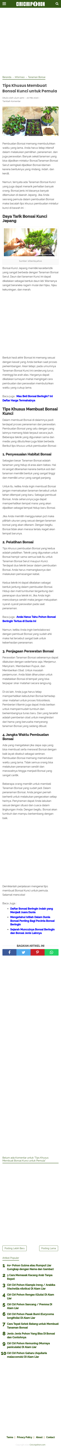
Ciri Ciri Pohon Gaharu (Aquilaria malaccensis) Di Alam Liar (27, 1355)
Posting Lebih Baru (15, 1248)
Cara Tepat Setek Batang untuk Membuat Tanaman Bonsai (33, 1325)
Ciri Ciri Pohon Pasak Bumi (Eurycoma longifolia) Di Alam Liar (30, 1316)
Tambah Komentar (11, 101)
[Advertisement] (30, 41)
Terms (10, 1437)
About (39, 1437)
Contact (50, 1437)
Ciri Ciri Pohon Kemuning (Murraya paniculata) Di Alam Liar (28, 1345)
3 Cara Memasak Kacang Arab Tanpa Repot (29, 1277)
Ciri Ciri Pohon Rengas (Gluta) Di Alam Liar (30, 1296)
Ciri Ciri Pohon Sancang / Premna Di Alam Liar (29, 1306)
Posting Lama (48, 1248)
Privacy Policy (24, 1437)
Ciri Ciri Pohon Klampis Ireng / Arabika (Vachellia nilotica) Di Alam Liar (31, 1286)
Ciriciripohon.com (37, 1445)
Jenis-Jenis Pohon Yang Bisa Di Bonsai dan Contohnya (31, 1335)
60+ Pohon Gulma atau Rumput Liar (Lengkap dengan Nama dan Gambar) (30, 1267)
